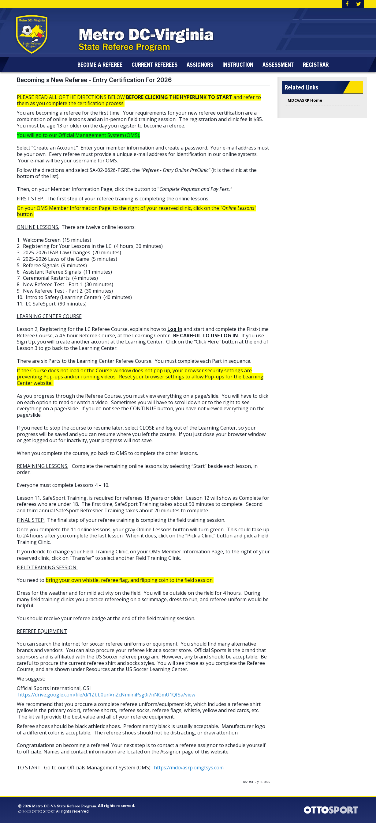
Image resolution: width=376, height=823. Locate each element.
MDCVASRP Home (305, 100)
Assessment (280, 64)
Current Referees (157, 64)
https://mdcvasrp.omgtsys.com (189, 767)
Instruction (240, 64)
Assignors (202, 64)
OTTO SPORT (43, 811)
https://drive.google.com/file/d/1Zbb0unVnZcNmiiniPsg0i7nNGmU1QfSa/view (106, 694)
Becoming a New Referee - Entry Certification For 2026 (94, 80)
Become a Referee (102, 64)
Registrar (318, 64)
